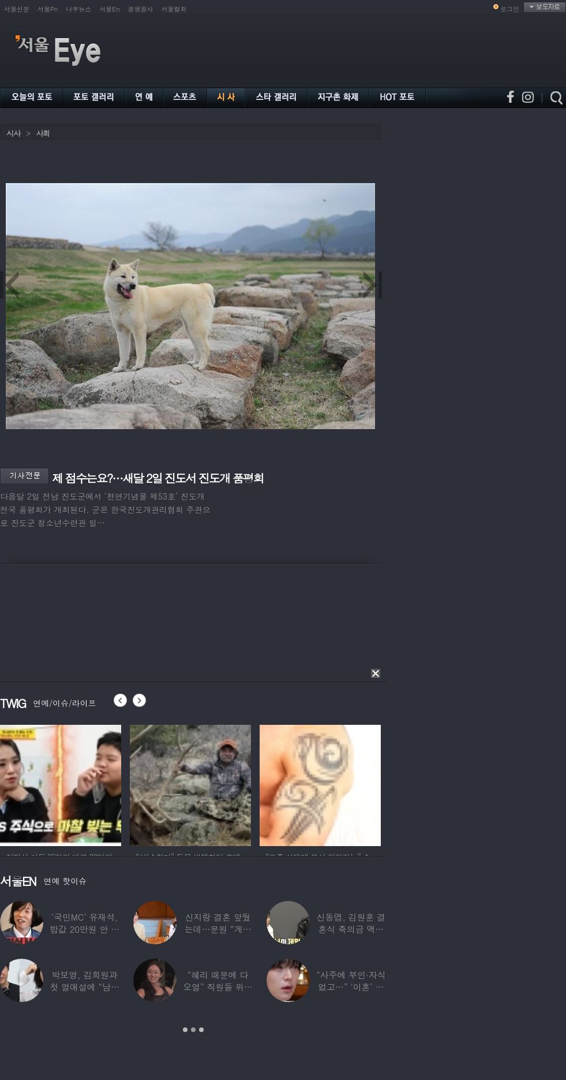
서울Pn (48, 9)
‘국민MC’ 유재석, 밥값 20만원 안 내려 (84, 929)
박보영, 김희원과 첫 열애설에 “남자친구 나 (84, 987)
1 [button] (185, 1029)
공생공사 (140, 9)
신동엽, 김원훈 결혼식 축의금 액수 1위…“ (351, 929)
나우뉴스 (78, 9)
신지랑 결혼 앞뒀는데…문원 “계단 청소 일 (218, 929)
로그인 (509, 9)
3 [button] (201, 1029)
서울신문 (16, 9)
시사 (13, 133)
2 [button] (193, 1029)
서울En (109, 9)
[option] (60, 784)
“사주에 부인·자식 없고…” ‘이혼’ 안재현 (350, 987)
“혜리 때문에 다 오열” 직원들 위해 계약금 (217, 987)
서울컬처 (174, 9)
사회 (43, 133)
